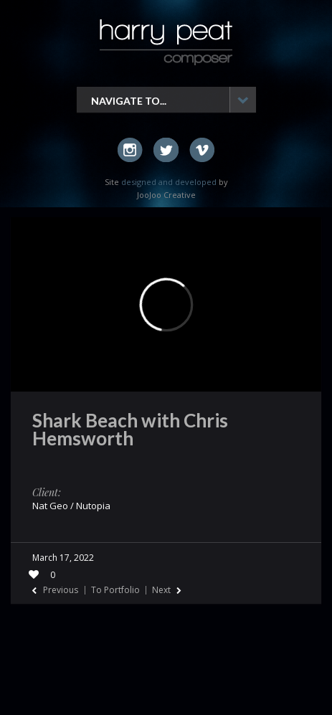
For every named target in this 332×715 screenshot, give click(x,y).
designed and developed (169, 181)
